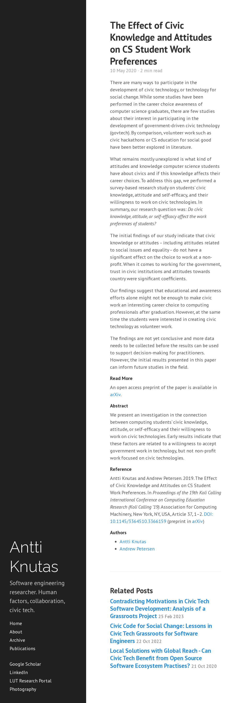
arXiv (115, 394)
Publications (22, 648)
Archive (17, 640)
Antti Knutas (133, 541)
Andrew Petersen (137, 549)
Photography (23, 689)
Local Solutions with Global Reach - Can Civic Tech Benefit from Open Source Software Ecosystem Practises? (163, 658)
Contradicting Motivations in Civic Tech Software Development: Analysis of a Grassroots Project (159, 608)
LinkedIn (19, 672)
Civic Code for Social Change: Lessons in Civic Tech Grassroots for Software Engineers (161, 633)
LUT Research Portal (30, 681)
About (16, 632)
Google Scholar (25, 664)
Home (16, 623)
